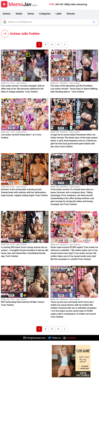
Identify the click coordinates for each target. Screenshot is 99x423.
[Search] (49, 22)
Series (30, 13)
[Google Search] (94, 22)
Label (58, 13)
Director (71, 13)
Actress (6, 13)
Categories (45, 13)
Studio (19, 13)
